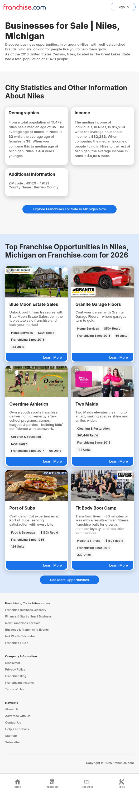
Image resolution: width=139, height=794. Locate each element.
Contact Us (13, 722)
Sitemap (11, 736)
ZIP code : (17, 183)
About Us (11, 709)
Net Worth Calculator (20, 636)
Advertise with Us (18, 716)
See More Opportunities (69, 580)
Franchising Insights (19, 682)
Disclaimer (12, 663)
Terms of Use (14, 689)
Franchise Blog (15, 676)
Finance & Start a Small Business (28, 616)
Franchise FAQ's (16, 643)
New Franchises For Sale (23, 623)
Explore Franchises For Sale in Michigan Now (69, 209)
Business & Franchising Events (27, 629)
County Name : (21, 187)
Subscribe (12, 742)
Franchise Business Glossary (25, 610)
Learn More (52, 357)
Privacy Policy (15, 669)
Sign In (123, 7)
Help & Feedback (17, 729)
